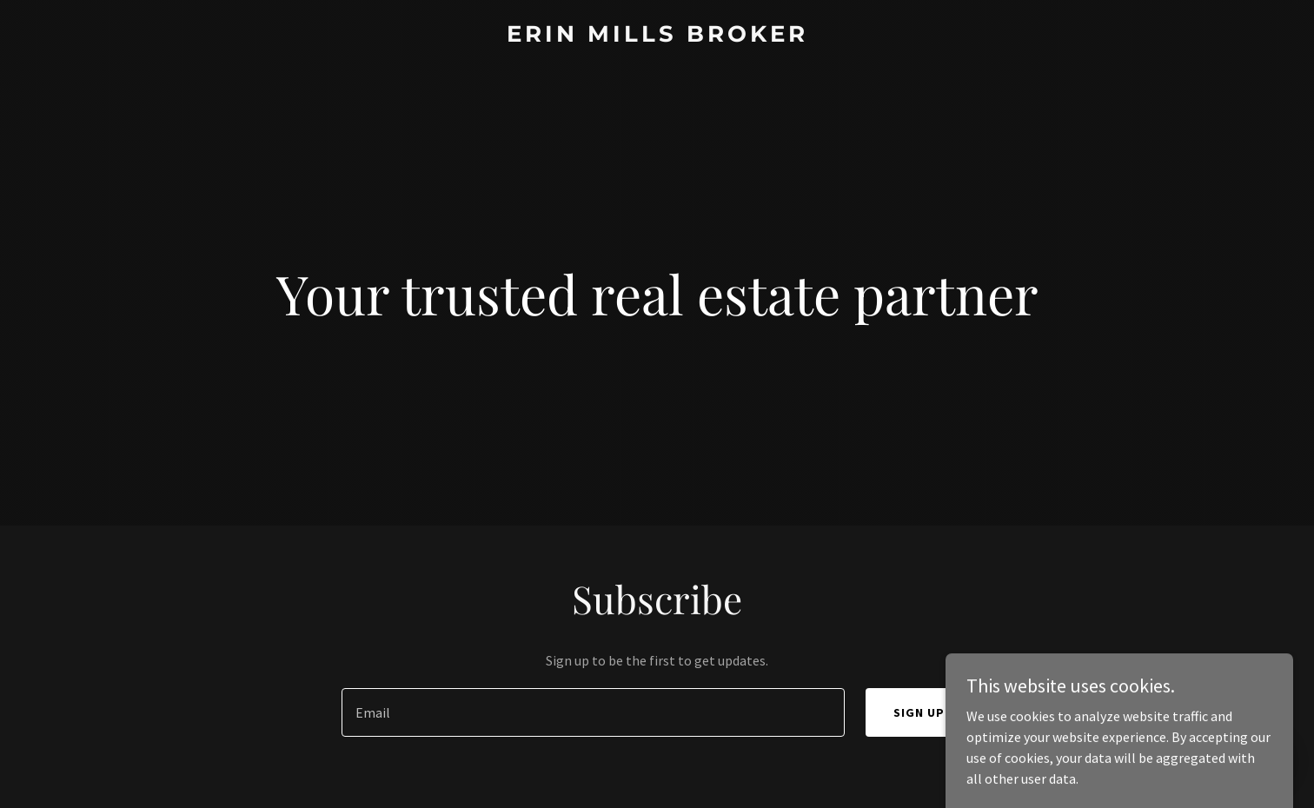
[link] (656, 36)
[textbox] (593, 712)
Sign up (919, 712)
